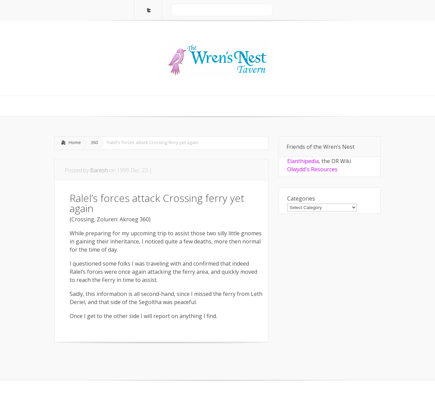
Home (75, 142)
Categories (301, 198)
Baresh (99, 170)
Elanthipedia (303, 161)
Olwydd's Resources (312, 169)
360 (94, 142)
